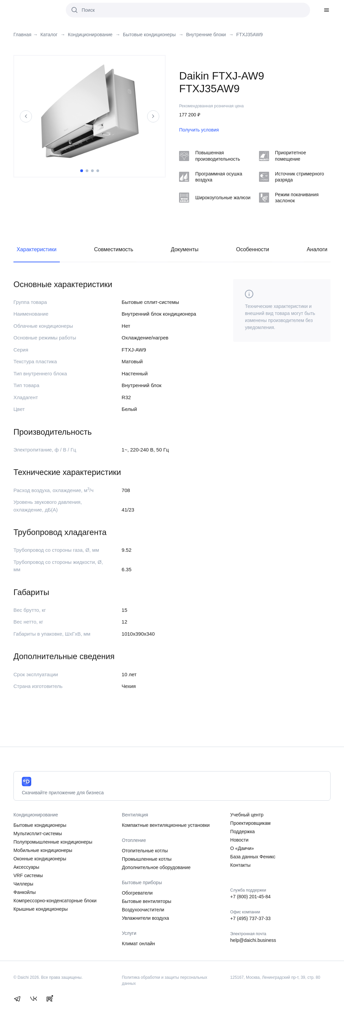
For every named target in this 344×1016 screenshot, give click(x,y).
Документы (184, 249)
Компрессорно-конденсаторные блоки (54, 900)
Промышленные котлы (147, 859)
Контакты (240, 865)
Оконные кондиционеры (39, 858)
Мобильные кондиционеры (42, 850)
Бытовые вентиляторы (146, 901)
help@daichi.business (253, 940)
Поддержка (242, 831)
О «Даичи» (242, 848)
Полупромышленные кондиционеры (52, 842)
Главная (22, 34)
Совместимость (113, 249)
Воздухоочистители (143, 909)
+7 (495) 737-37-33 (250, 918)
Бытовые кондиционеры (39, 825)
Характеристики (36, 249)
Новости (239, 840)
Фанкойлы (24, 892)
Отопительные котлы (145, 850)
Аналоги (317, 249)
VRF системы (28, 875)
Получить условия (199, 129)
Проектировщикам (250, 823)
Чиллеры (23, 884)
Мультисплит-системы (37, 833)
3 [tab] (92, 170)
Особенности (252, 249)
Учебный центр (246, 814)
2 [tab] (87, 170)
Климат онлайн (138, 943)
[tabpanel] (89, 111)
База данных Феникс (252, 856)
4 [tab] (97, 170)
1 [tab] (81, 170)
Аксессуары (26, 867)
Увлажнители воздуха (145, 918)
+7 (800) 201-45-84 (250, 896)
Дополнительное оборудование (156, 867)
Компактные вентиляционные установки (166, 825)
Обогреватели (137, 893)
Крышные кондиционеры (40, 909)
